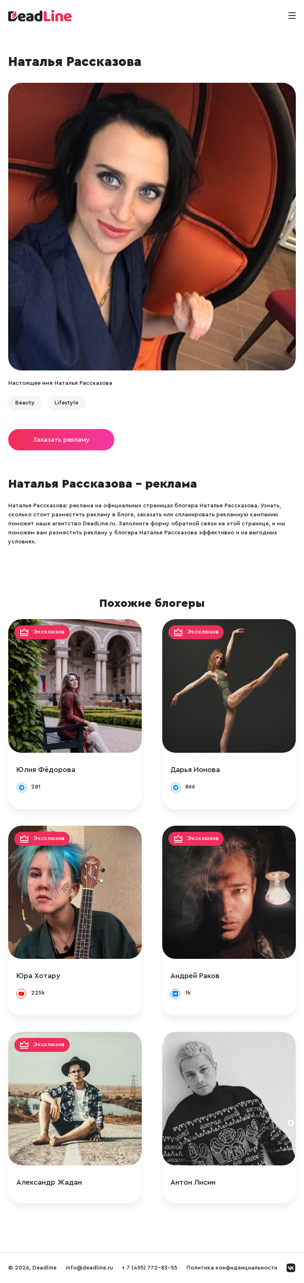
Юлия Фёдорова (45, 769)
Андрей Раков (195, 975)
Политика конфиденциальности (231, 1268)
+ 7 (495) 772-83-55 (149, 1268)
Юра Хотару (38, 975)
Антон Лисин (193, 1182)
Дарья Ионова (195, 769)
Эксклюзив (49, 632)
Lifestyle (66, 403)
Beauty (25, 403)
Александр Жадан (49, 1182)
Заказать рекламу (61, 439)
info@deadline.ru (89, 1268)
